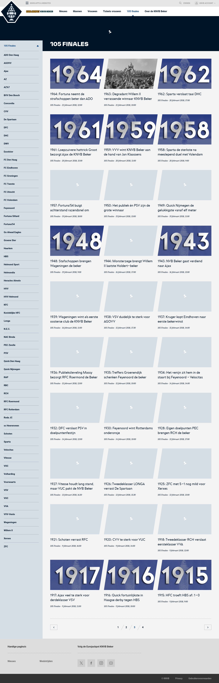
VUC (6, 498)
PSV (6, 353)
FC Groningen (11, 176)
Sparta (7, 441)
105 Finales (21, 45)
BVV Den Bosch (12, 95)
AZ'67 (7, 87)
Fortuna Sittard (11, 216)
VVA (6, 506)
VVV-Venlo (9, 514)
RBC (6, 385)
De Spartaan (10, 119)
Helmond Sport (11, 264)
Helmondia (9, 272)
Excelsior (8, 151)
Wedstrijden (46, 661)
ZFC (6, 546)
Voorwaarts (10, 482)
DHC (6, 135)
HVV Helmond (11, 296)
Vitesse (7, 457)
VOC (6, 466)
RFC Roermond (11, 401)
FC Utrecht (9, 192)
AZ (5, 79)
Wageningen (10, 522)
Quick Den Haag (12, 361)
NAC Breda (9, 337)
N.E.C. (7, 329)
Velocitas (8, 449)
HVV (6, 288)
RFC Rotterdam (11, 409)
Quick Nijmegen (12, 369)
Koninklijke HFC (12, 312)
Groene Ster (10, 240)
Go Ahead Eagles (12, 232)
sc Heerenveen (11, 425)
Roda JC (8, 417)
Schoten (8, 433)
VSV (6, 490)
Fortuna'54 (9, 224)
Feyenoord (9, 208)
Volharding (9, 474)
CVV (6, 111)
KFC (6, 304)
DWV (6, 143)
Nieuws (12, 661)
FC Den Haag (10, 159)
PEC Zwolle (9, 345)
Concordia (9, 103)
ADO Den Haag (11, 55)
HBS (6, 256)
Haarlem (8, 248)
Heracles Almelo (12, 280)
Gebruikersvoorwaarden (200, 678)
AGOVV (7, 63)
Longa (7, 321)
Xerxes (7, 538)
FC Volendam (10, 200)
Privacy (178, 678)
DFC (6, 127)
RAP (6, 377)
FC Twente (9, 184)
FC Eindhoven (11, 167)
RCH (6, 393)
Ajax (6, 71)
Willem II (8, 530)
